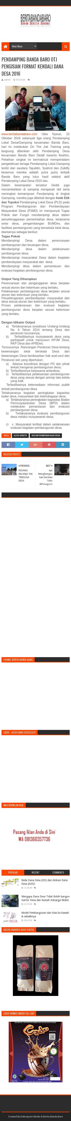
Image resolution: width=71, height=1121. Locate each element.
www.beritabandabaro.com (19, 134)
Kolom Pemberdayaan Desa (46, 435)
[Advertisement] (36, 32)
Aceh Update (20, 435)
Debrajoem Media (30, 1116)
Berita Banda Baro (53, 1116)
